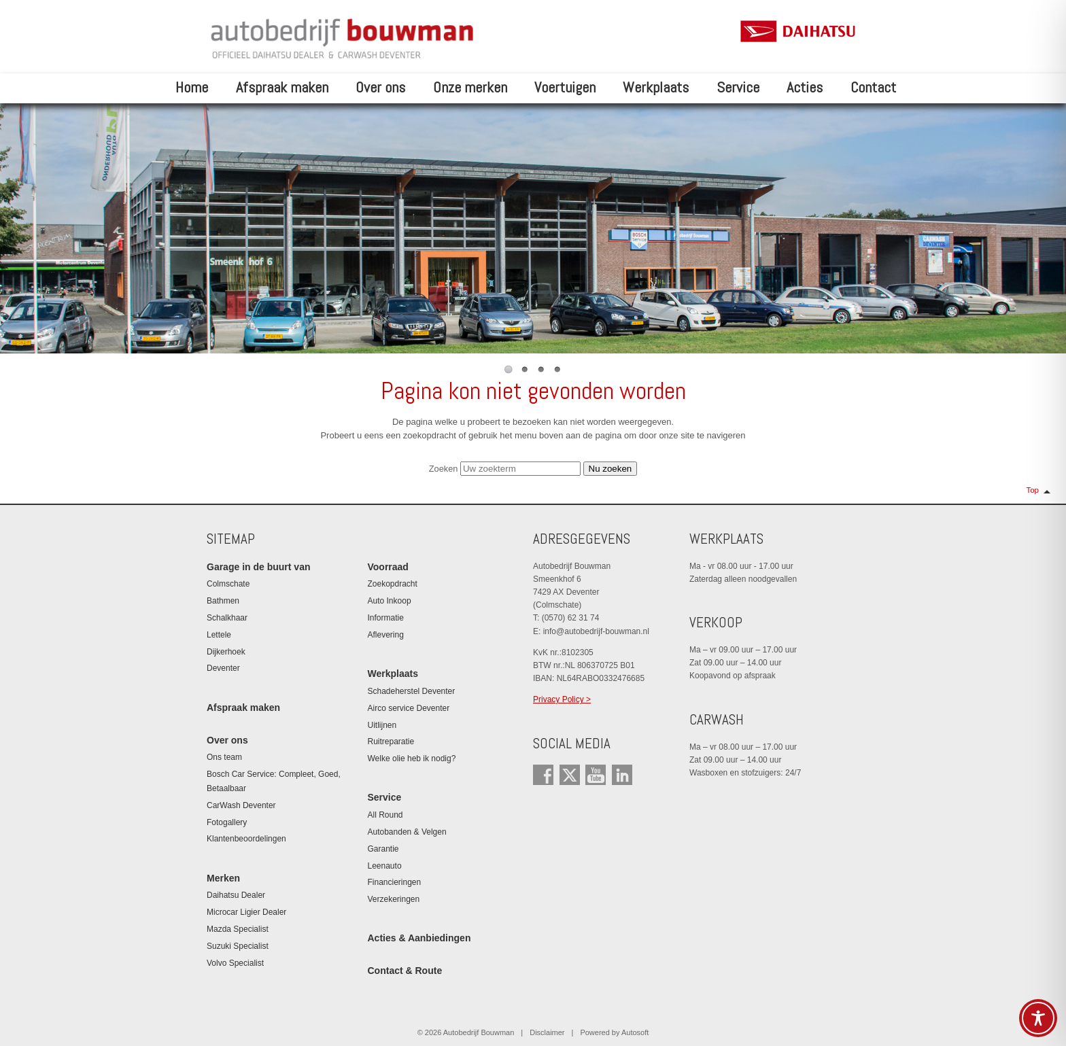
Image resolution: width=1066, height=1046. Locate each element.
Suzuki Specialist (238, 946)
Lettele (219, 635)
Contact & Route (405, 970)
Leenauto (385, 866)
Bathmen (223, 601)
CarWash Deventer (241, 805)
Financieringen (395, 882)
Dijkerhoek (226, 652)
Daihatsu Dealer (236, 895)
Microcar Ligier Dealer (246, 912)
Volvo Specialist (235, 963)
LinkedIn (622, 775)
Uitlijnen (382, 725)
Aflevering (386, 635)
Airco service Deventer (409, 708)
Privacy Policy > (562, 699)
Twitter (570, 775)
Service (738, 87)
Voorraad (388, 566)
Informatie (386, 618)
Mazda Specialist (238, 929)
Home (191, 87)
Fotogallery (227, 822)
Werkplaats (656, 87)
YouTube (595, 775)
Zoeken (443, 469)
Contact (873, 87)
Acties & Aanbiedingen (419, 937)
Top (1032, 490)
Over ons (380, 87)
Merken (223, 878)
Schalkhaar (227, 618)
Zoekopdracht (392, 584)
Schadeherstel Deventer (411, 691)
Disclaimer (547, 1032)
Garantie (383, 849)
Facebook (543, 775)
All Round (385, 815)
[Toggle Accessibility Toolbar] (1038, 1018)
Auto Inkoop (389, 601)
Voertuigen (565, 87)
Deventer (223, 668)
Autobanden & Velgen (407, 832)
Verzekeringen (394, 899)
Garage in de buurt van (258, 566)
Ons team (224, 757)
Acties (805, 87)
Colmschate (228, 584)
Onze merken (470, 87)
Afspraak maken (282, 87)
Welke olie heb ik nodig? (412, 758)
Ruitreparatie (391, 741)
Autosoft (635, 1032)
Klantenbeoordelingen (246, 838)
